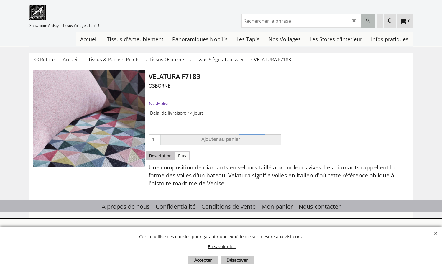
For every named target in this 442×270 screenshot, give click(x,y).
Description (160, 156)
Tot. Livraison (159, 103)
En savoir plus (222, 246)
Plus (182, 156)
